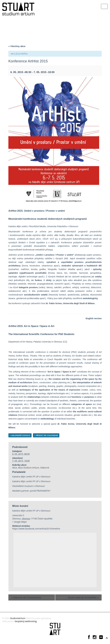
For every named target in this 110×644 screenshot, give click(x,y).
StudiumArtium (17, 618)
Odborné (44, 467)
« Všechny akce (16, 46)
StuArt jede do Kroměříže (83, 597)
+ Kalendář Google (20, 435)
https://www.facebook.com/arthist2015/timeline (36, 528)
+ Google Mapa (19, 521)
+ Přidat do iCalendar (46, 435)
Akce (14, 467)
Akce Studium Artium (28, 467)
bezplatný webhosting (26, 621)
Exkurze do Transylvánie (26, 597)
